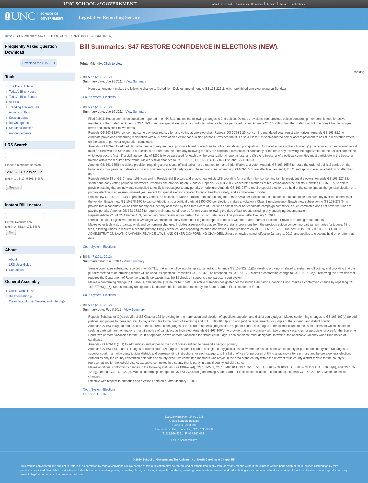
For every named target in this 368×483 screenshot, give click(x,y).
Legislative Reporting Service (109, 17)
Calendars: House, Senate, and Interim (37, 301)
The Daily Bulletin (21, 86)
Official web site (21, 291)
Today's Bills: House (22, 91)
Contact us (16, 270)
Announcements (20, 133)
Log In (175, 439)
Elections (109, 97)
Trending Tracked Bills (24, 107)
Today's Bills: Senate (23, 97)
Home (8, 36)
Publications (298, 3)
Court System (92, 97)
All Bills (14, 102)
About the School (222, 3)
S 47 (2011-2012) (100, 77)
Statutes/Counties (21, 128)
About (13, 259)
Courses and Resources (249, 3)
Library (271, 3)
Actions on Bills (19, 112)
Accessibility (189, 439)
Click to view (113, 63)
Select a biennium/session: (23, 165)
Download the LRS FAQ (38, 63)
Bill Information (20, 296)
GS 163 (102, 394)
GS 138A (89, 394)
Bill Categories (19, 123)
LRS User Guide (20, 264)
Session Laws (18, 118)
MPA (283, 3)
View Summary (135, 81)
